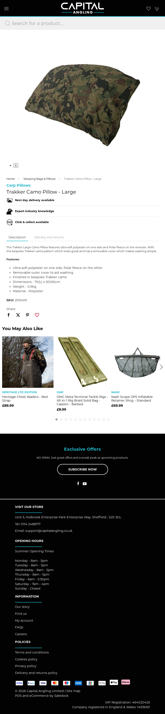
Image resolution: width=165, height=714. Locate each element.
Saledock (61, 696)
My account (24, 620)
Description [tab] (17, 237)
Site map (73, 691)
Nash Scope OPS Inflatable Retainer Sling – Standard (132, 398)
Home (10, 178)
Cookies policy (26, 659)
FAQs (19, 627)
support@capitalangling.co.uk (48, 531)
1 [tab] (16, 165)
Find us (21, 614)
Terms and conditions (32, 652)
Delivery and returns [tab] (49, 237)
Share (10, 309)
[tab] (56, 419)
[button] (6, 8)
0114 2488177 (30, 524)
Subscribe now (82, 469)
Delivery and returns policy (36, 673)
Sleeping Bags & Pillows (39, 178)
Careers (21, 634)
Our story (22, 607)
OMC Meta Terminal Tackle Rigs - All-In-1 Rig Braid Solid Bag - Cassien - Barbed (82, 400)
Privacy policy (25, 666)
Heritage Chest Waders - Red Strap (25, 398)
